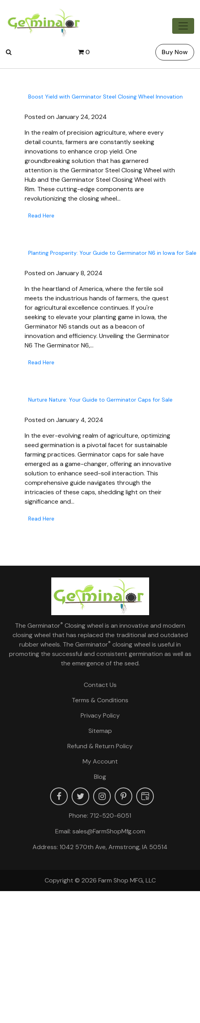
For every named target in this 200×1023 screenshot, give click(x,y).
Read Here (41, 215)
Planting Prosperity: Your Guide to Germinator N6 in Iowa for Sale (112, 252)
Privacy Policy (100, 715)
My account (100, 761)
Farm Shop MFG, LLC (127, 880)
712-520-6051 (110, 815)
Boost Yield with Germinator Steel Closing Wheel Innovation (105, 96)
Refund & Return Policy (100, 746)
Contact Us (100, 685)
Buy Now (175, 52)
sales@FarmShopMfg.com (108, 831)
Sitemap (100, 731)
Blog (100, 777)
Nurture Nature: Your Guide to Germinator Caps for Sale (100, 399)
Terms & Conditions (100, 700)
